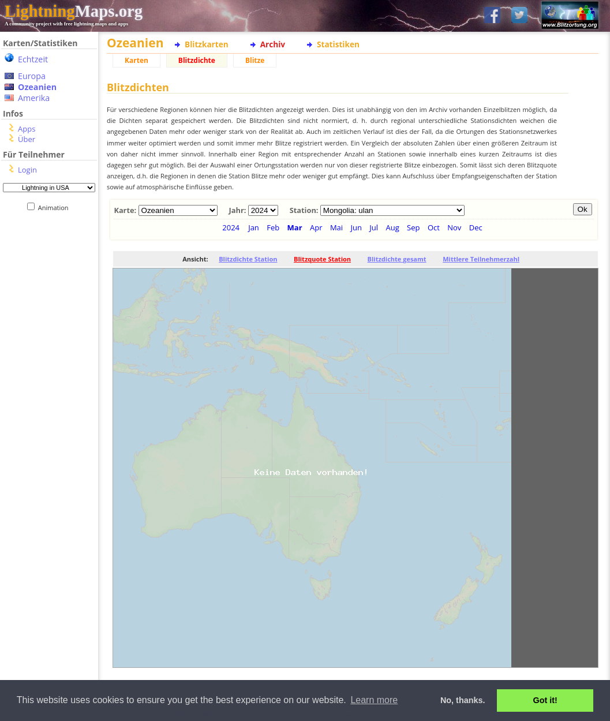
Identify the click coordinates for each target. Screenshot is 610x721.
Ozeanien (37, 86)
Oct (434, 227)
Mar (294, 227)
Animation (55, 207)
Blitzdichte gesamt (397, 259)
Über (26, 139)
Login (27, 170)
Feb (273, 227)
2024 (230, 227)
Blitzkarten (207, 44)
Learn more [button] (374, 700)
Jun (355, 227)
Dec (475, 227)
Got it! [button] (545, 700)
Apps (26, 129)
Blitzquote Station (322, 259)
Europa (32, 75)
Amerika (34, 97)
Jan (253, 227)
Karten (136, 60)
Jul (373, 227)
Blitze (255, 60)
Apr (316, 227)
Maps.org (74, 11)
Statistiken (338, 44)
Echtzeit (33, 59)
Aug (392, 227)
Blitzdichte (196, 60)
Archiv (272, 44)
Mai (336, 227)
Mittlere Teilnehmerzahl (481, 259)
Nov (454, 227)
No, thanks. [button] (462, 700)
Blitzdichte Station (248, 259)
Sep (413, 227)
